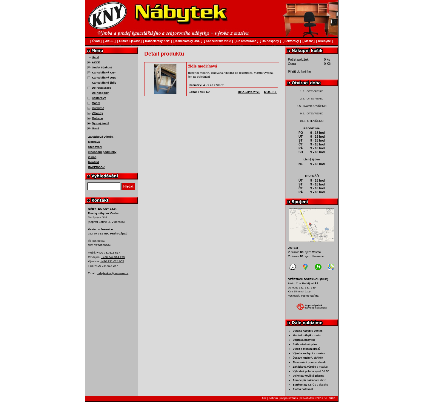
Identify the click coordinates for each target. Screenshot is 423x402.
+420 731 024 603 (112, 261)
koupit (270, 91)
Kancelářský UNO (104, 77)
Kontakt (93, 162)
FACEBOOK (96, 167)
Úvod (95, 57)
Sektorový (99, 97)
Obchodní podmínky (102, 152)
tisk (264, 398)
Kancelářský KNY (104, 72)
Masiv (96, 103)
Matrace (97, 118)
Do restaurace (101, 87)
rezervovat (249, 91)
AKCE (96, 62)
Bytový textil (100, 123)
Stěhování (95, 146)
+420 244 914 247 (106, 265)
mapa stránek (289, 398)
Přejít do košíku (299, 71)
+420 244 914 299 (113, 257)
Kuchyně (98, 108)
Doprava (94, 141)
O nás (92, 157)
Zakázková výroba (100, 136)
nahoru (273, 398)
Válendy (97, 113)
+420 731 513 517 (108, 252)
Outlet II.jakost (102, 67)
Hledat (128, 186)
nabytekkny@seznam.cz (112, 273)
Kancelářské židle (104, 82)
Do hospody (100, 92)
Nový (95, 128)
